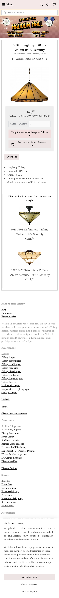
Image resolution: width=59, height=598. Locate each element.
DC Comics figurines (11, 458)
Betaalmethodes (8, 502)
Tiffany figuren (8, 382)
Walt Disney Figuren (11, 429)
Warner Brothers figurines (14, 454)
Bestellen (5, 481)
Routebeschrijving (10, 491)
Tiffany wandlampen (11, 364)
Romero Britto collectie (12, 444)
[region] (29, 548)
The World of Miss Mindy (14, 447)
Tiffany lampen (8, 357)
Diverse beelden (9, 461)
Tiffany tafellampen (10, 375)
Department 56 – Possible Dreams (18, 451)
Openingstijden (8, 488)
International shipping (12, 498)
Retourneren (7, 505)
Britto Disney (7, 436)
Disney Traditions (10, 433)
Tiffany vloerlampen (11, 371)
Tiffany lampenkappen (12, 378)
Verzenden (6, 495)
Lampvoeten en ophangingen (15, 389)
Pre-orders (6, 484)
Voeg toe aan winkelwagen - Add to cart (29, 134)
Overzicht (11, 156)
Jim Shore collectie (10, 440)
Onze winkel (7, 313)
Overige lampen (9, 392)
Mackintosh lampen (10, 385)
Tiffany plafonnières (11, 361)
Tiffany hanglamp (9, 368)
